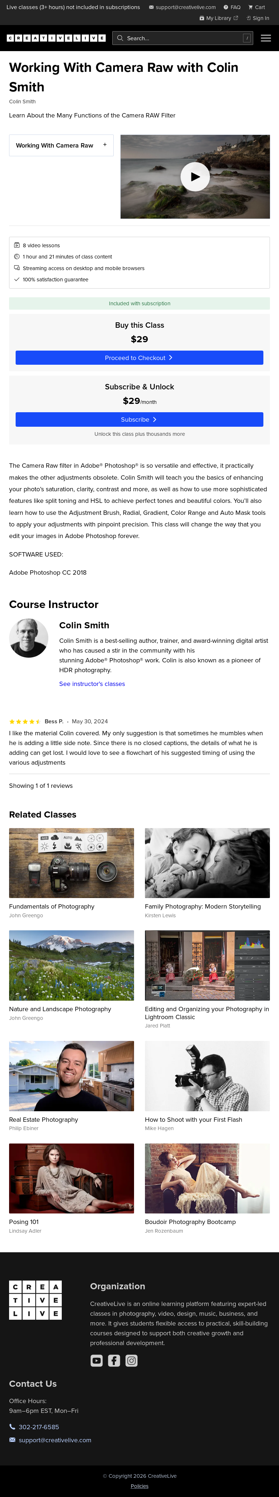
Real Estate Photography (43, 1119)
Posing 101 (24, 1221)
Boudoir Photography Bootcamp (190, 1221)
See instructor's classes (92, 683)
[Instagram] (131, 1360)
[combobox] (183, 38)
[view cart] (258, 7)
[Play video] (195, 177)
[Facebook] (114, 1360)
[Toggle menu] (265, 38)
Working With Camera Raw (54, 145)
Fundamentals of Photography (51, 906)
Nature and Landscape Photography (60, 1008)
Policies (140, 1486)
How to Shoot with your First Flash (193, 1119)
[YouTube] (96, 1360)
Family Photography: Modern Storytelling (203, 906)
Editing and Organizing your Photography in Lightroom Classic (207, 1012)
